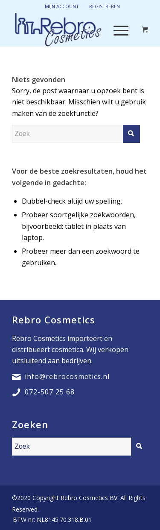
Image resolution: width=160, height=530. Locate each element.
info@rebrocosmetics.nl (67, 376)
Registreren (104, 6)
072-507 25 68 (50, 392)
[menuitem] (50, 520)
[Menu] (116, 29)
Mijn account (62, 6)
